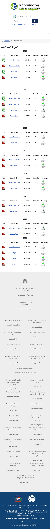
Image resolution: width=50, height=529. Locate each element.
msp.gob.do (13, 446)
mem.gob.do (37, 387)
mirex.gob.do (37, 434)
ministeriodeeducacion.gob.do (25, 373)
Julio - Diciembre (14, 60)
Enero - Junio (14, 72)
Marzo (14, 264)
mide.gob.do (37, 349)
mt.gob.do (37, 444)
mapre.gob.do (37, 327)
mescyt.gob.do (13, 389)
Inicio (14, 24)
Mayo (14, 253)
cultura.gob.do (13, 349)
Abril (14, 258)
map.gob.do (13, 339)
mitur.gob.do (13, 456)
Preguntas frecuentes (38, 518)
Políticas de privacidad (23, 518)
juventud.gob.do (37, 408)
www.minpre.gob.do (13, 325)
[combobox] (22, 21)
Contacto (34, 24)
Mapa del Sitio (23, 24)
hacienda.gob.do (13, 397)
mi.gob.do (12, 411)
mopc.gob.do (13, 434)
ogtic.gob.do (37, 460)
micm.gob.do (37, 399)
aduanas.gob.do (13, 470)
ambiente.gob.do (37, 425)
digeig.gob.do (25, 482)
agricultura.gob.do (37, 337)
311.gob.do (37, 470)
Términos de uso (11, 518)
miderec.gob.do (12, 363)
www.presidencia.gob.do (25, 295)
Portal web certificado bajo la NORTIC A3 (25, 525)
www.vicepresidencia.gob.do (25, 309)
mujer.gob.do (13, 420)
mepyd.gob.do (37, 363)
